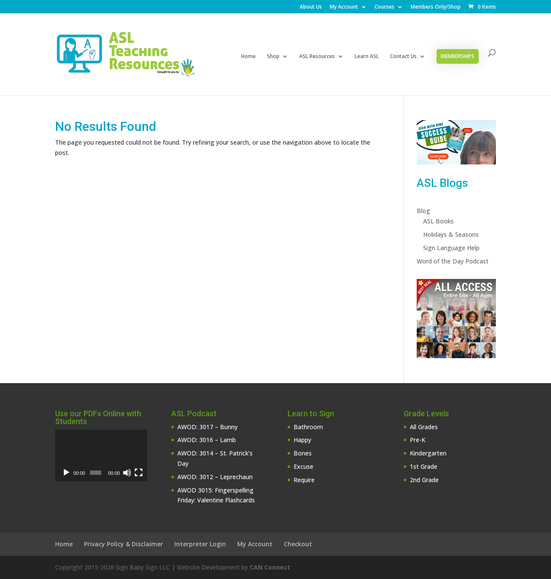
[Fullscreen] (138, 472)
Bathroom (308, 427)
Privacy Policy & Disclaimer (123, 544)
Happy (302, 440)
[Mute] (127, 472)
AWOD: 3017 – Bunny (207, 427)
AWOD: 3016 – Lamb (206, 440)
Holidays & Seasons (451, 234)
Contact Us (403, 56)
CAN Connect (270, 567)
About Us (311, 7)
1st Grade (423, 466)
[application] (101, 455)
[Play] (66, 472)
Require (304, 480)
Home (248, 56)
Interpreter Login (200, 544)
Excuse (303, 466)
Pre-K (417, 440)
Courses (384, 7)
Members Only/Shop (436, 7)
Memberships (457, 56)
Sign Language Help (451, 248)
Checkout (298, 544)
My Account (344, 7)
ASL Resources (317, 56)
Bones (303, 453)
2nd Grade (424, 480)
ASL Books (438, 221)
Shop (273, 56)
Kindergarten (428, 453)
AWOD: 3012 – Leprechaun (215, 477)
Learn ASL (367, 56)
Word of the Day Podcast (453, 261)
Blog (423, 211)
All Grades (424, 427)
